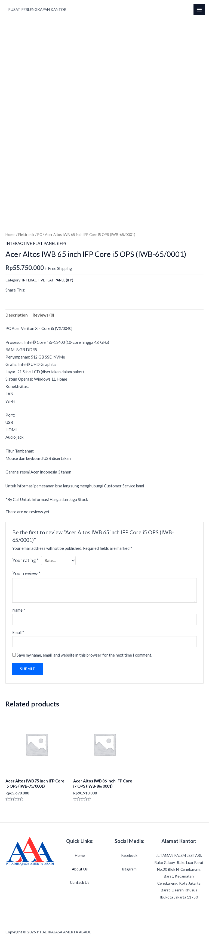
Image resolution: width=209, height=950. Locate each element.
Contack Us (79, 882)
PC (39, 234)
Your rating (25, 560)
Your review (26, 573)
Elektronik (26, 234)
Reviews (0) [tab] (43, 315)
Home (10, 234)
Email (18, 632)
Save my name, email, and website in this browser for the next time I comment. (84, 655)
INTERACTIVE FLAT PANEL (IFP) (35, 243)
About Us (80, 869)
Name (18, 610)
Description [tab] (16, 315)
